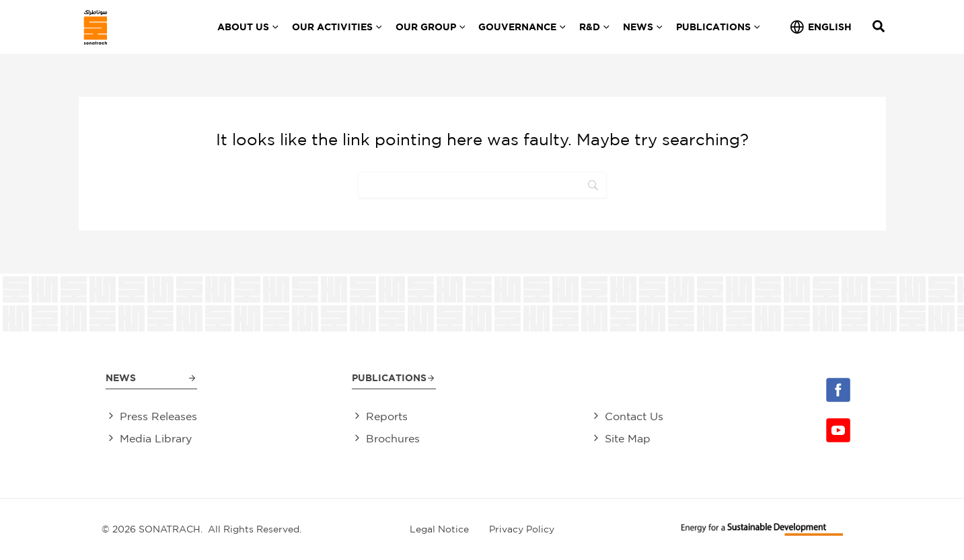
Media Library (156, 439)
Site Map (628, 439)
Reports (387, 417)
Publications (389, 377)
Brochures (393, 439)
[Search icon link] (879, 28)
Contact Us (634, 417)
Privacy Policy (521, 529)
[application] (274, 27)
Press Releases (158, 417)
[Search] (482, 184)
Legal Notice (439, 529)
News (121, 377)
